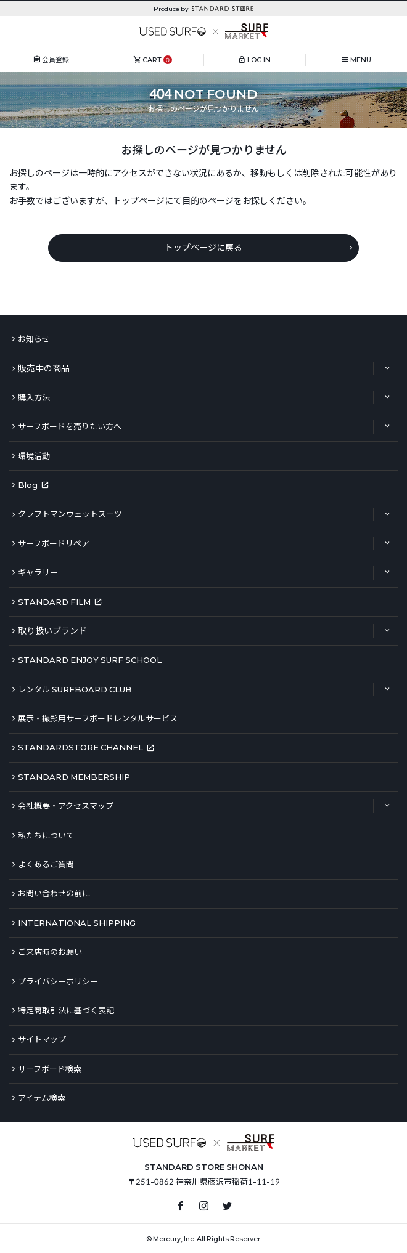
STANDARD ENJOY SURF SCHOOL (90, 660)
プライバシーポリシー (58, 981)
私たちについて (46, 835)
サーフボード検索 (49, 1069)
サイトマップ (42, 1039)
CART (152, 59)
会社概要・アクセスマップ (65, 806)
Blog (28, 485)
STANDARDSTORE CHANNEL (80, 747)
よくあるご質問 (46, 864)
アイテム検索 (41, 1098)
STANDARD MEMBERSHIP (74, 777)
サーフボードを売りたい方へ (69, 426)
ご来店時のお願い (50, 952)
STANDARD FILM (54, 602)
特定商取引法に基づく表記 (66, 1010)
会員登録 (55, 59)
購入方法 (34, 397)
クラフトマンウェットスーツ (70, 514)
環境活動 (34, 456)
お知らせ (34, 339)
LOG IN (259, 59)
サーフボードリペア (53, 543)
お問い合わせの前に (54, 893)
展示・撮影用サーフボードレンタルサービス (98, 718)
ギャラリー (38, 572)
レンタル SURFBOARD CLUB (75, 689)
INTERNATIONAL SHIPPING (77, 923)
